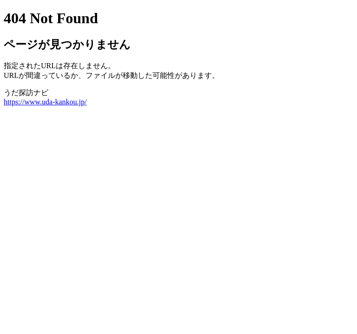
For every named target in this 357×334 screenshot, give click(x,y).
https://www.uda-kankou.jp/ (45, 102)
